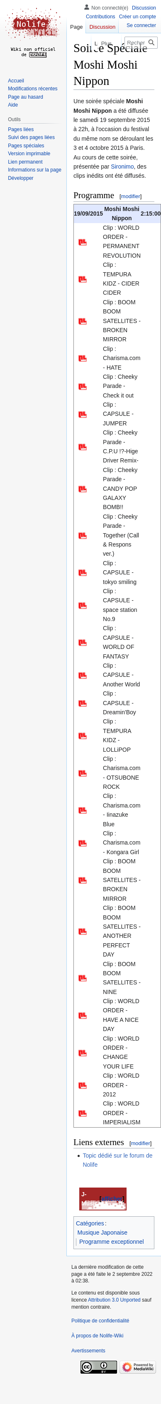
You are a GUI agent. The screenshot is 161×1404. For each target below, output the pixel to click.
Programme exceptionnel (111, 1241)
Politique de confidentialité (100, 1321)
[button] (20, 178)
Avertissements (88, 1351)
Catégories (90, 1223)
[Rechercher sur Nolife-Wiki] (141, 43)
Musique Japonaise (103, 1232)
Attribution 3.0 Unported (114, 1300)
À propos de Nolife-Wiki (97, 1336)
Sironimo (122, 166)
